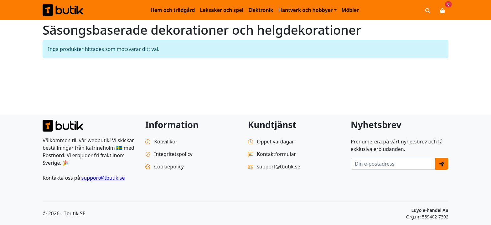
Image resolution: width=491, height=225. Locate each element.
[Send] (441, 164)
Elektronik (260, 10)
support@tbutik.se (103, 177)
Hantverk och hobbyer (305, 10)
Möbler (350, 10)
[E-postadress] (393, 164)
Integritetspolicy (169, 154)
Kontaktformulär (272, 154)
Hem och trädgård (173, 10)
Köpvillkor (161, 141)
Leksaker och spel (221, 10)
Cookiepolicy (164, 166)
